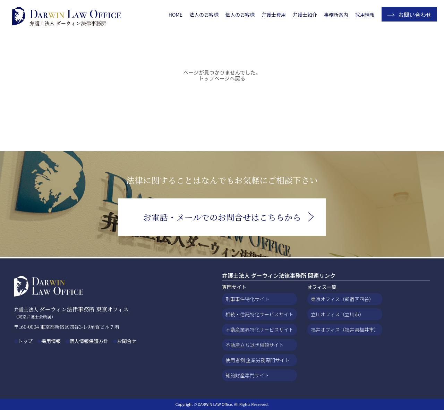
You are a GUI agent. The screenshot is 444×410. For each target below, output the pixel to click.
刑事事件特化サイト (247, 299)
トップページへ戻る (222, 78)
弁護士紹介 (305, 14)
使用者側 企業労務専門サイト (257, 360)
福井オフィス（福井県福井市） (345, 329)
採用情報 (365, 14)
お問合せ (126, 341)
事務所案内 (336, 14)
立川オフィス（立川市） (337, 314)
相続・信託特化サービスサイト (259, 314)
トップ (25, 341)
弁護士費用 (274, 14)
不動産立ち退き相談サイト (254, 344)
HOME (175, 14)
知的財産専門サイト (247, 375)
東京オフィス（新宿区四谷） (342, 299)
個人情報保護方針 (88, 341)
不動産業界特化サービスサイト (259, 329)
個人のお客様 (240, 14)
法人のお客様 (204, 14)
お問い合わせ (415, 14)
